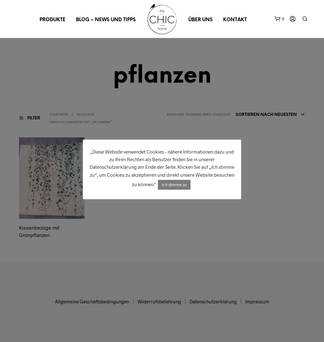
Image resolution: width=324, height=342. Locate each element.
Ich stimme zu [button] (174, 184)
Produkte (52, 19)
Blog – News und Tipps (106, 19)
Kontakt (235, 19)
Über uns (200, 19)
